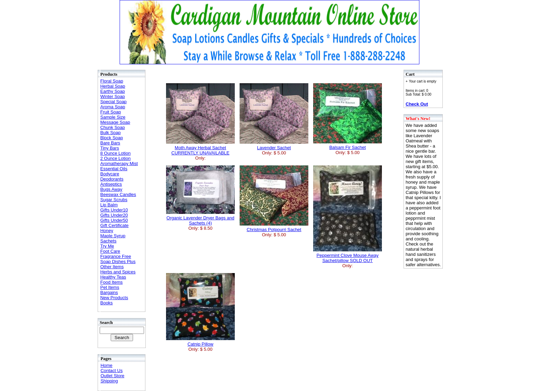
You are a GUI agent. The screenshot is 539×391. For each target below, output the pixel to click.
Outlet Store (112, 375)
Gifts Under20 (114, 215)
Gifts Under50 (114, 220)
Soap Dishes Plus (118, 261)
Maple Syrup (112, 235)
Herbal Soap (112, 86)
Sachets (108, 240)
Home (106, 365)
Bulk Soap (110, 132)
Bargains (109, 292)
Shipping (109, 380)
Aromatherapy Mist (119, 163)
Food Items (111, 282)
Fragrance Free (115, 256)
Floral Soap (111, 81)
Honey (106, 230)
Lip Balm (109, 204)
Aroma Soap (112, 106)
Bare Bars (110, 142)
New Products (114, 297)
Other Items (112, 266)
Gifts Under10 (114, 210)
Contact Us (111, 370)
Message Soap (115, 122)
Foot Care (110, 251)
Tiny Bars (109, 148)
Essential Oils (114, 168)
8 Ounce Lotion (115, 153)
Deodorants (111, 179)
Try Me (107, 246)
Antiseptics (111, 184)
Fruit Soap (110, 112)
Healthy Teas (113, 277)
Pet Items (109, 287)
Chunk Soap (112, 127)
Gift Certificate (114, 225)
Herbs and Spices (118, 271)
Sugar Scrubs (114, 199)
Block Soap (111, 137)
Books (106, 302)
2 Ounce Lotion (115, 158)
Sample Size (112, 117)
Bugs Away (111, 189)
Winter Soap (112, 96)
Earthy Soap (112, 91)
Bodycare (109, 173)
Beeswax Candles (118, 194)
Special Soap (113, 101)
